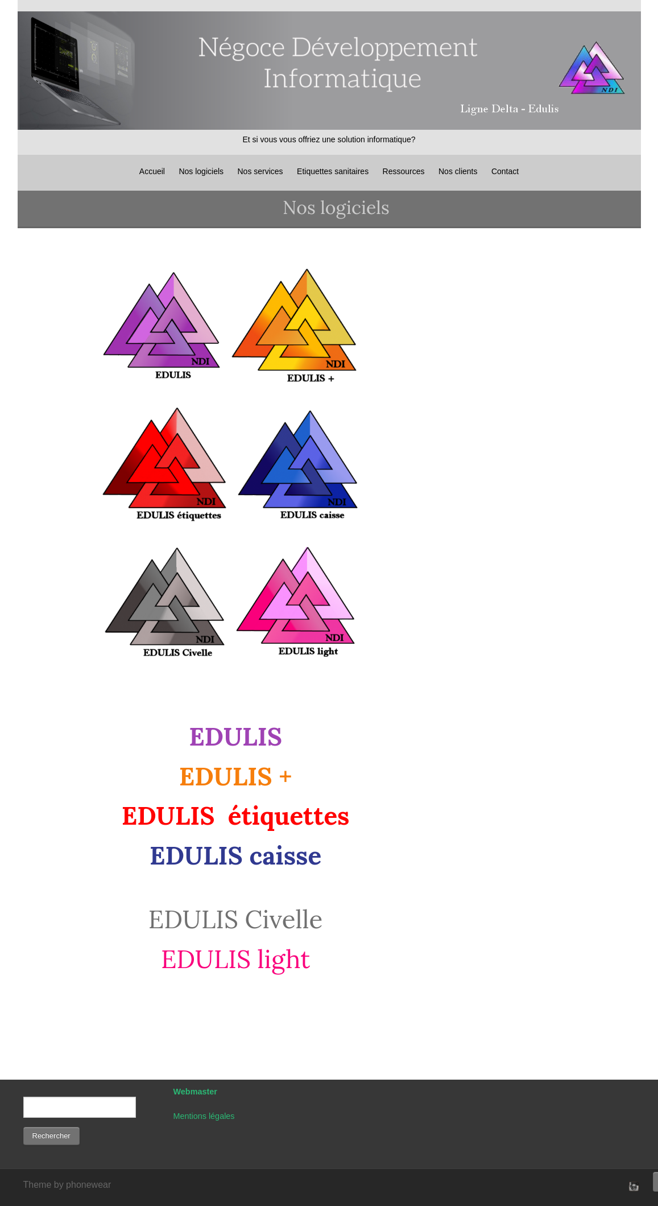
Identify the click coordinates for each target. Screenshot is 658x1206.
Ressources (404, 171)
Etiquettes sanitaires (333, 171)
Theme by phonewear (67, 1184)
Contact (505, 171)
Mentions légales (204, 1116)
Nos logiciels (201, 171)
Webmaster (195, 1091)
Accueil (152, 171)
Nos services (260, 171)
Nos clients (457, 171)
